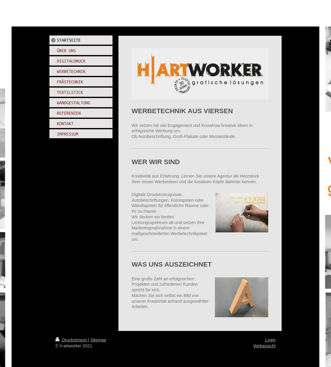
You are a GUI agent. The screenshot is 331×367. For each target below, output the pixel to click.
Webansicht (264, 345)
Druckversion (71, 340)
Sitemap (98, 340)
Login (270, 340)
